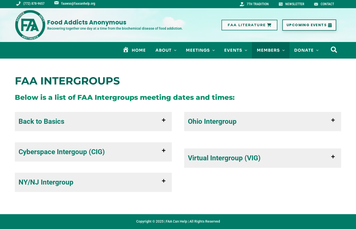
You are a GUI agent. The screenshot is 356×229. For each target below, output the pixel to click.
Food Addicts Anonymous (86, 23)
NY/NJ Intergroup (46, 183)
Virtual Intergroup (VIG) (224, 159)
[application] (181, 51)
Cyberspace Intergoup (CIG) (62, 153)
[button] (249, 26)
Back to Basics (41, 122)
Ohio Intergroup (212, 122)
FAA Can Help (176, 221)
